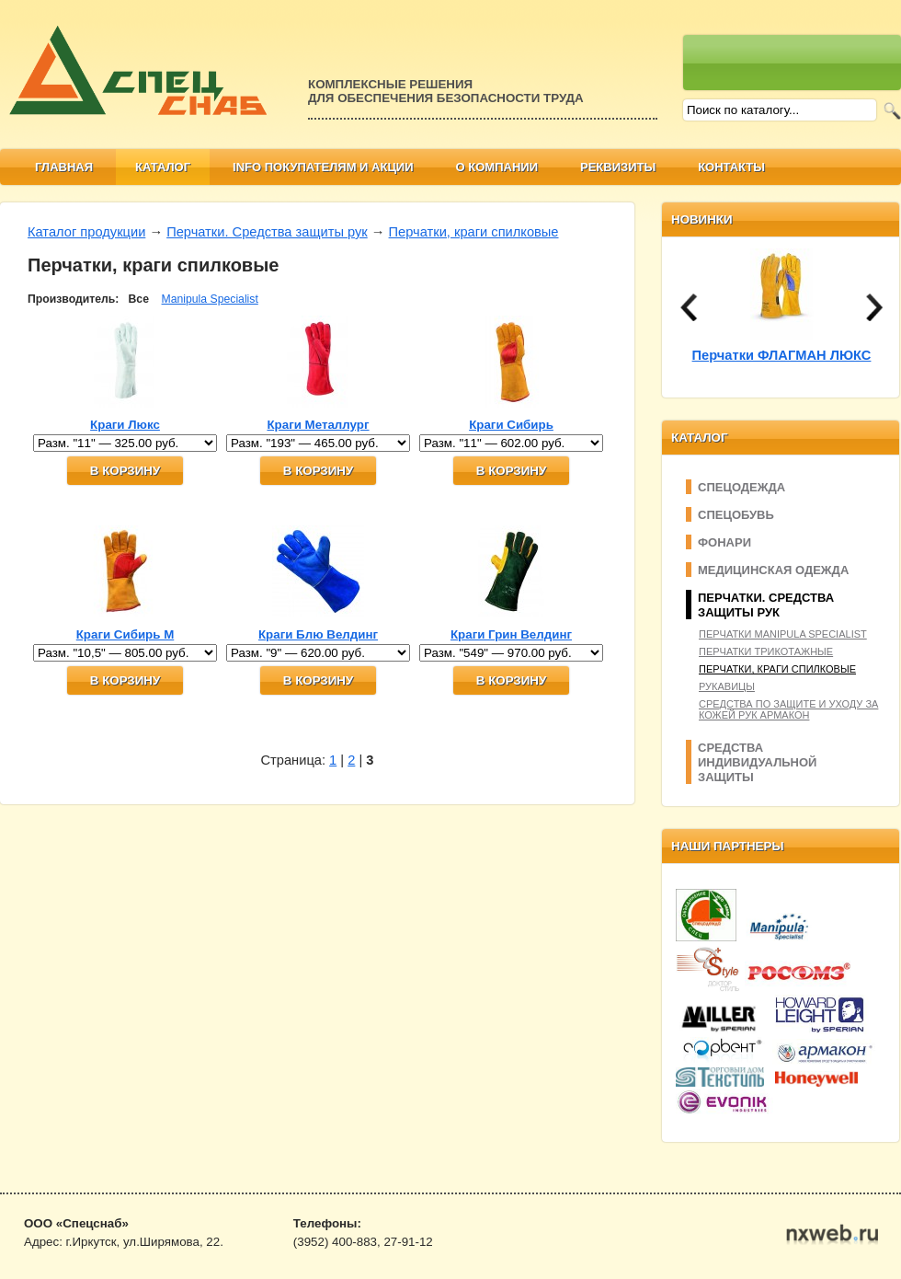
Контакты (731, 167)
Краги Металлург (318, 425)
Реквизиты (618, 167)
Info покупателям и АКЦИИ (323, 167)
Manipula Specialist (210, 299)
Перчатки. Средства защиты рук (267, 232)
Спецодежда (741, 487)
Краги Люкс (125, 425)
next (874, 307)
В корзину (125, 471)
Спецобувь (736, 515)
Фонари (724, 542)
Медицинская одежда (773, 570)
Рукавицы (727, 686)
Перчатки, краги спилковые (474, 232)
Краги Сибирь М (125, 634)
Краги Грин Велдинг (511, 634)
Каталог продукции (86, 232)
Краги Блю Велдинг (318, 634)
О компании (497, 167)
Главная (64, 167)
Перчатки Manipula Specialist (783, 634)
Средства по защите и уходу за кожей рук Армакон (788, 709)
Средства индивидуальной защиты (757, 762)
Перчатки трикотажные (766, 651)
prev (689, 307)
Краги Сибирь (511, 425)
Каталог (162, 167)
